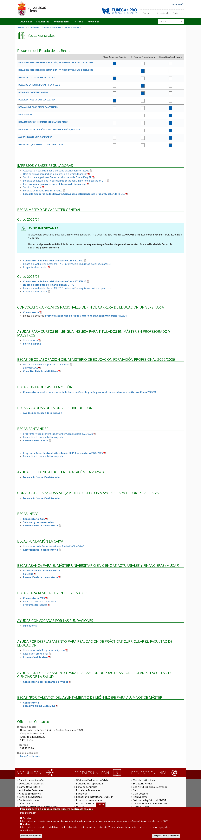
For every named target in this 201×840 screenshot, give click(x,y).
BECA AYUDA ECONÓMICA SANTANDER (38, 107)
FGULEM (80, 807)
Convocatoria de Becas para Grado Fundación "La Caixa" (53, 546)
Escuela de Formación (88, 803)
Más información (28, 813)
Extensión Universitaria (89, 800)
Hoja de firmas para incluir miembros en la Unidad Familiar (55, 174)
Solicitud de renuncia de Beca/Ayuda (42, 190)
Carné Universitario (29, 787)
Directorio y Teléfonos (31, 783)
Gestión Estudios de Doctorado (150, 803)
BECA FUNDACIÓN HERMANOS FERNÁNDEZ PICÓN (43, 122)
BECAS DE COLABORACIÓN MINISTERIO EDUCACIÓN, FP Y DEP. (49, 129)
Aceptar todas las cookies (166, 836)
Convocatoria (30, 340)
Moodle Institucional (144, 780)
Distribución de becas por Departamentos (46, 364)
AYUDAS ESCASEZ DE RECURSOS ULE (36, 77)
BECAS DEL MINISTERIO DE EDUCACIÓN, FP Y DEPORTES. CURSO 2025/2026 (55, 70)
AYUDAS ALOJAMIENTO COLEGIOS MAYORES (40, 144)
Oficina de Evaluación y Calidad (92, 780)
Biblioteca (177, 13)
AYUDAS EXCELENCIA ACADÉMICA (35, 136)
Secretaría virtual (142, 783)
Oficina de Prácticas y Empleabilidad (38, 807)
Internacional (161, 13)
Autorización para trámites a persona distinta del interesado (56, 170)
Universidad (25, 21)
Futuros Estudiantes (51, 27)
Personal (78, 21)
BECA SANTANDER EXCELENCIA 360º (36, 99)
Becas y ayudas (71, 27)
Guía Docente (140, 793)
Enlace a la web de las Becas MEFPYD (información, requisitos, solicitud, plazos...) (67, 264)
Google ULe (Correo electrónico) (150, 787)
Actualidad (93, 21)
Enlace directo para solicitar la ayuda (43, 437)
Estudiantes (42, 21)
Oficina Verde (26, 803)
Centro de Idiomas (29, 800)
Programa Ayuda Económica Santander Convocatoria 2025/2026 (58, 433)
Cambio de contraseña (31, 780)
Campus (146, 13)
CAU (135, 790)
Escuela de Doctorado (88, 790)
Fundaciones (30, 625)
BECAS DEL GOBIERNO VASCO (33, 92)
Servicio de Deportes (30, 796)
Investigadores (61, 21)
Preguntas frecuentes (35, 604)
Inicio (22, 27)
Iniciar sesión (178, 4)
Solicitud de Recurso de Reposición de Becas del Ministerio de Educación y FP (64, 180)
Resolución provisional (35, 653)
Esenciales (27, 818)
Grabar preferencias (31, 836)
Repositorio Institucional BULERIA (94, 796)
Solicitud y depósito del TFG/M (149, 800)
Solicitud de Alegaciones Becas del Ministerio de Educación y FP (57, 177)
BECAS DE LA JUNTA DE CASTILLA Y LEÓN (39, 84)
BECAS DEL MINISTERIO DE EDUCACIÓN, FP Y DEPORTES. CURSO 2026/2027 (55, 62)
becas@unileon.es (30, 756)
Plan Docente (140, 796)
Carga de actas (141, 807)
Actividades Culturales (31, 790)
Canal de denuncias (86, 787)
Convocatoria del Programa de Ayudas (44, 650)
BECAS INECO (25, 114)
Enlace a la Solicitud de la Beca (39, 601)
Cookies (100, 805)
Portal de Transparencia (89, 783)
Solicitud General (32, 187)
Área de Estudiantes (30, 793)
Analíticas (27, 824)
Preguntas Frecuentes (35, 267)
